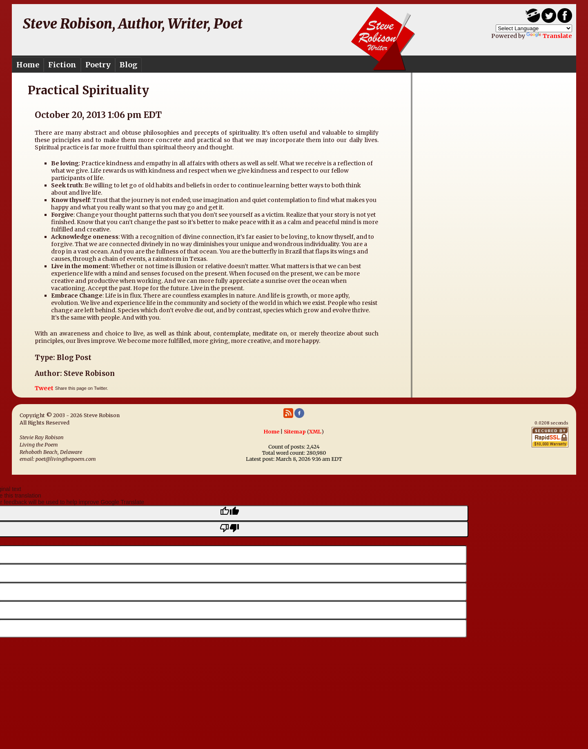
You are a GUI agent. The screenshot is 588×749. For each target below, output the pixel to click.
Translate (549, 36)
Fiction (62, 64)
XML (315, 432)
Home (27, 64)
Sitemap (295, 432)
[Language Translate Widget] (534, 28)
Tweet (44, 388)
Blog (128, 64)
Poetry (98, 64)
